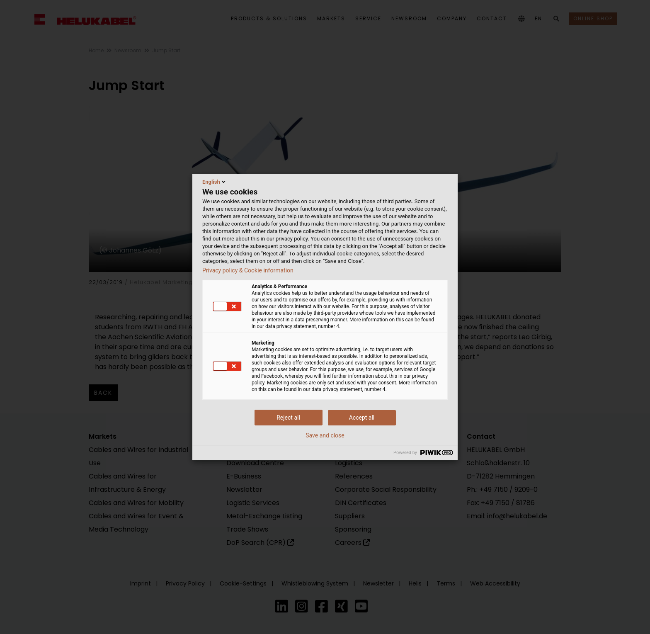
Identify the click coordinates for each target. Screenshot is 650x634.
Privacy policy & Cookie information (247, 270)
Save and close (325, 435)
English (214, 181)
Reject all (288, 417)
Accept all (362, 417)
